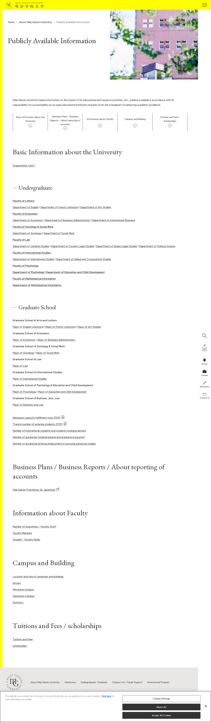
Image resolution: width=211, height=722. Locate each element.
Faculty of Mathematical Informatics (34, 278)
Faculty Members (22, 533)
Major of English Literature (28, 327)
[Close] (205, 706)
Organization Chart (24, 165)
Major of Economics (24, 340)
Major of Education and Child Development (62, 391)
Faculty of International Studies (32, 252)
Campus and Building (135, 119)
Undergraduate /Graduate (94, 682)
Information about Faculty (100, 119)
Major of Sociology (23, 353)
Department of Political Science (157, 246)
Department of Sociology (27, 233)
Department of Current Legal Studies (72, 246)
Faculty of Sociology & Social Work (33, 226)
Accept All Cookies (161, 715)
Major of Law (20, 365)
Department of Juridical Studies (31, 246)
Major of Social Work (48, 353)
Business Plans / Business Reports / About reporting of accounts (65, 120)
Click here (106, 696)
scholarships (20, 646)
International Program (158, 682)
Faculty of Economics (25, 213)
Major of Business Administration (56, 340)
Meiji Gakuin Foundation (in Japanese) (34, 489)
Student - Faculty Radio (26, 539)
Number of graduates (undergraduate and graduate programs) (49, 437)
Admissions (70, 682)
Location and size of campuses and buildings (38, 576)
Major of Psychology (24, 391)
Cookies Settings (161, 698)
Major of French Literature (60, 327)
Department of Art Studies (95, 207)
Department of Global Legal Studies (116, 246)
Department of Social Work (58, 233)
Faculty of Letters (23, 200)
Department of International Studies (33, 259)
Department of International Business (113, 220)
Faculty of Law (21, 239)
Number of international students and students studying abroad (49, 430)
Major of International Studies (30, 378)
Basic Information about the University (30, 118)
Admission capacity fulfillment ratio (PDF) (36, 417)
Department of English (25, 207)
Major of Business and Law (28, 404)
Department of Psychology (28, 272)
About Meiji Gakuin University (35, 22)
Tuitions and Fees (23, 639)
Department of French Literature (59, 207)
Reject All (161, 707)
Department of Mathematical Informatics (37, 285)
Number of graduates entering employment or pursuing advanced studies (54, 443)
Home (11, 22)
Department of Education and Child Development (75, 272)
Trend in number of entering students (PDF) (37, 424)
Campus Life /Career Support (127, 682)
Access (17, 583)
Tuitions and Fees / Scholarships (170, 118)
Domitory (18, 602)
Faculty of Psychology (25, 265)
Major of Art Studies (89, 327)
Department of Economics (28, 220)
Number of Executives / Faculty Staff (34, 526)
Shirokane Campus (23, 589)
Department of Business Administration (67, 220)
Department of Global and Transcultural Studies (83, 259)
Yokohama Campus (23, 596)
